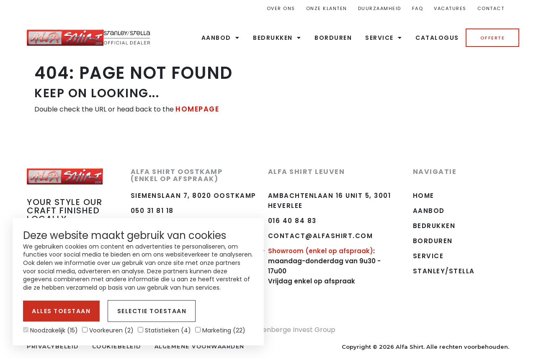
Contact (491, 8)
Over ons (281, 8)
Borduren (333, 38)
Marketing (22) (220, 330)
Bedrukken (277, 38)
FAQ (417, 8)
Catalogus (437, 38)
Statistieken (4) (164, 330)
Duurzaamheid (379, 8)
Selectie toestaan (146, 312)
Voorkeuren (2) (108, 330)
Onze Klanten (326, 8)
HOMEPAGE (196, 109)
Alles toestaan (59, 312)
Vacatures (450, 8)
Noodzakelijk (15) (50, 330)
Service (383, 38)
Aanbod (220, 38)
